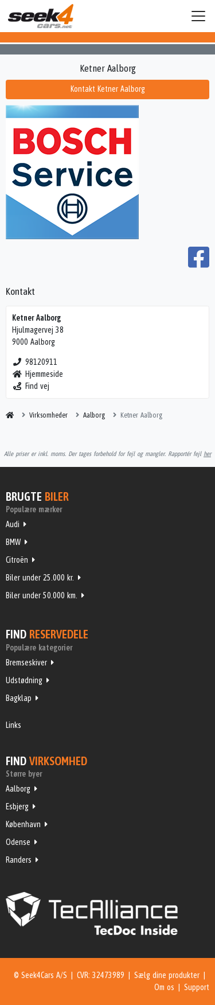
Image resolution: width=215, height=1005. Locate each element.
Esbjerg (17, 806)
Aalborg (18, 788)
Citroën (17, 559)
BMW (13, 542)
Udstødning (24, 680)
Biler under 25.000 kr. (40, 577)
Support (196, 987)
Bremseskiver (26, 662)
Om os (164, 987)
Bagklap (19, 698)
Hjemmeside (37, 374)
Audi (12, 524)
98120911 (34, 362)
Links (13, 725)
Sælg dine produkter (167, 975)
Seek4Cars (40, 16)
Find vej (30, 386)
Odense (18, 842)
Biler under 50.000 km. (41, 595)
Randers (19, 859)
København (23, 824)
